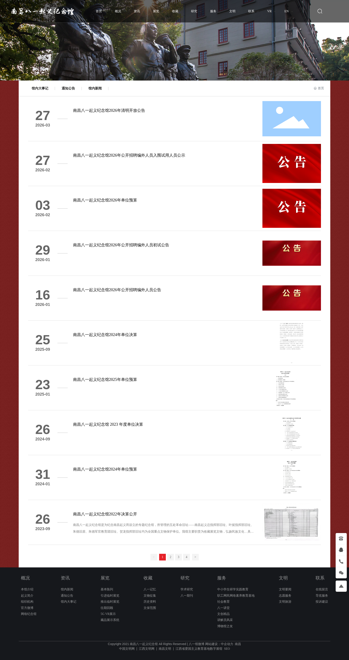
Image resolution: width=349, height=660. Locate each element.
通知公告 (68, 88)
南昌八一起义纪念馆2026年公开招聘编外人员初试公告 (121, 245)
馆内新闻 (95, 88)
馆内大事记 (40, 88)
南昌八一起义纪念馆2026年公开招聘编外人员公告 (117, 290)
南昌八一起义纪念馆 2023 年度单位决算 (108, 424)
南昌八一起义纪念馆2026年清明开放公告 (109, 110)
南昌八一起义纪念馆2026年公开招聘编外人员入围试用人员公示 (129, 155)
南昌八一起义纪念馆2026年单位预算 (105, 200)
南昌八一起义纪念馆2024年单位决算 (105, 334)
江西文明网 (146, 648)
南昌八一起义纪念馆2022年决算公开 (105, 514)
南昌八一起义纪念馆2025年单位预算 (105, 379)
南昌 (238, 644)
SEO (227, 648)
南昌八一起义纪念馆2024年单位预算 (105, 469)
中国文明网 (127, 648)
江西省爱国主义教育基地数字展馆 (199, 648)
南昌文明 (165, 648)
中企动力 (227, 644)
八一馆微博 (196, 644)
